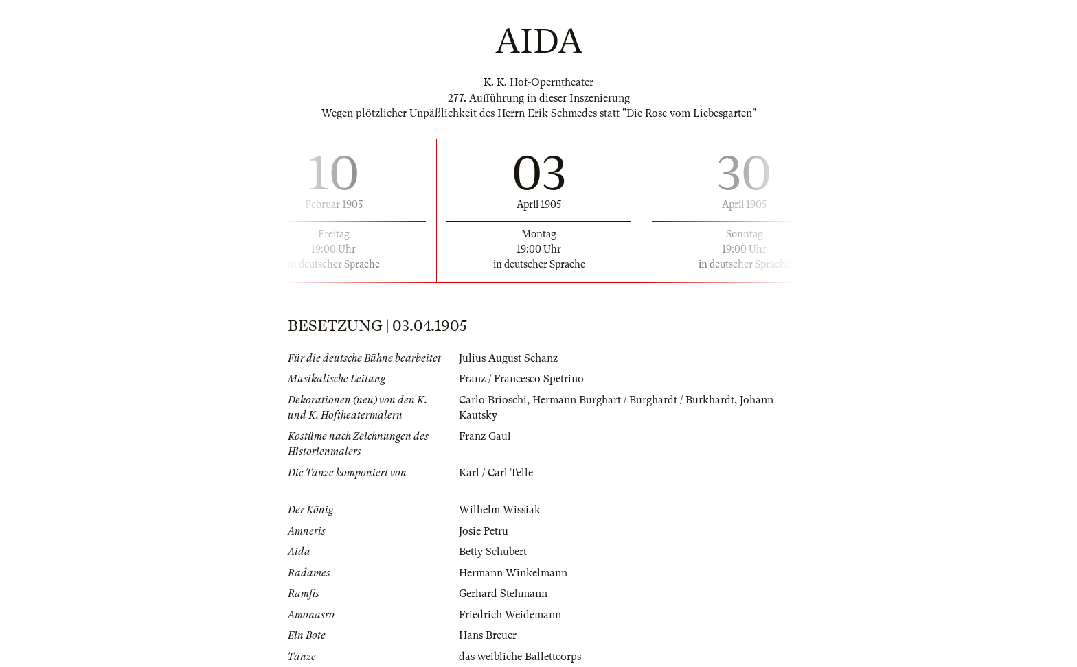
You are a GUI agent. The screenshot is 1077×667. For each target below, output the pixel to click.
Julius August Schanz (508, 358)
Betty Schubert (493, 552)
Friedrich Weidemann (510, 615)
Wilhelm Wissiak (500, 510)
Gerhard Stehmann (503, 593)
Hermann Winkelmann (513, 573)
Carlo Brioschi (493, 400)
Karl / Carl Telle (496, 473)
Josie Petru (483, 531)
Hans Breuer (488, 635)
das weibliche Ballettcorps (520, 657)
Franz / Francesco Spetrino (521, 379)
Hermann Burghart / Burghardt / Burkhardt (633, 400)
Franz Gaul (485, 436)
